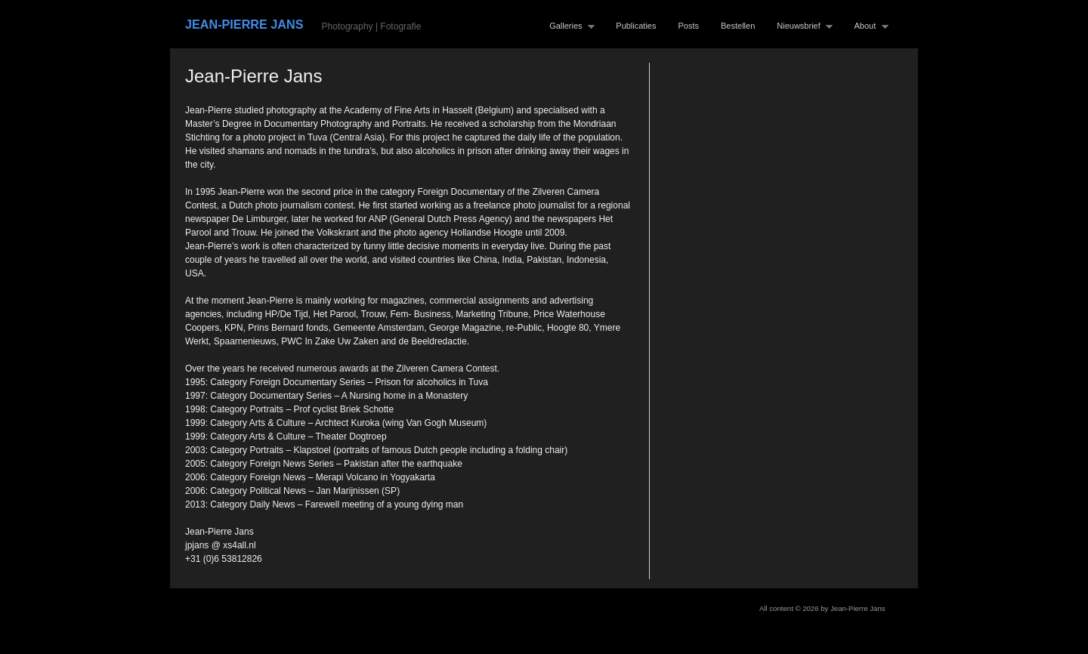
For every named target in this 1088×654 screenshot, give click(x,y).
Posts (689, 25)
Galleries (568, 26)
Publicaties (636, 25)
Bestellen (738, 25)
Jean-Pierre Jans (244, 24)
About (868, 26)
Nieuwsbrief (801, 26)
